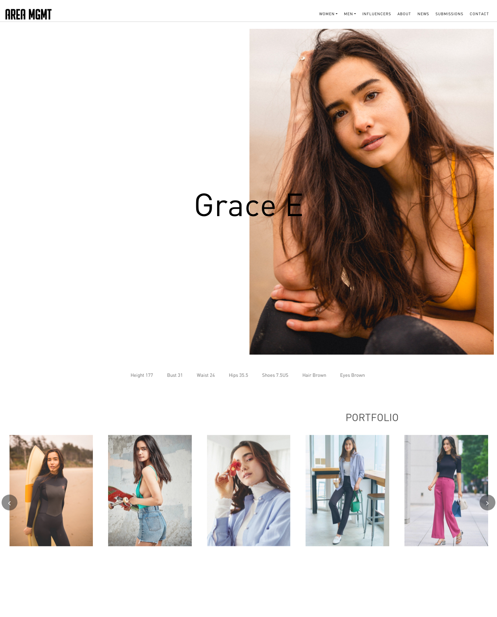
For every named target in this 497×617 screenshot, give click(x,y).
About (404, 13)
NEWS (423, 13)
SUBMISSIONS (449, 13)
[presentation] (9, 505)
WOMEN (327, 13)
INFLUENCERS (376, 13)
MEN (348, 13)
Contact (479, 13)
